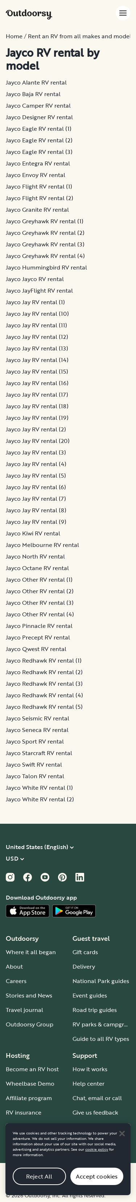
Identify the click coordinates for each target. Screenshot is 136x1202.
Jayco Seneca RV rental (37, 729)
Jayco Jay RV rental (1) (35, 302)
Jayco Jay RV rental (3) (36, 452)
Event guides (90, 995)
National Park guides (101, 981)
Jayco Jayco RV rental (35, 279)
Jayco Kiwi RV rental (33, 533)
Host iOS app (24, 1127)
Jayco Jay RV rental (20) (38, 440)
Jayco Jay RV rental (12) (37, 336)
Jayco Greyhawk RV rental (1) (44, 221)
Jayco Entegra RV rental (38, 163)
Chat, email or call (97, 1098)
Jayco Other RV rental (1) (39, 579)
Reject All (39, 1181)
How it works (90, 1069)
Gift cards (85, 952)
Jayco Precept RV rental (38, 637)
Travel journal (24, 1009)
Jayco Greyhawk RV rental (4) (45, 255)
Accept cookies (97, 1181)
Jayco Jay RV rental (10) (37, 313)
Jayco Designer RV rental (39, 117)
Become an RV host (32, 1069)
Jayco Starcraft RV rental (39, 753)
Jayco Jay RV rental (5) (36, 475)
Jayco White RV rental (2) (40, 799)
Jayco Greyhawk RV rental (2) (45, 232)
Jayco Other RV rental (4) (40, 614)
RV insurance (23, 1112)
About (14, 966)
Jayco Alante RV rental (36, 82)
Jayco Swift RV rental (34, 764)
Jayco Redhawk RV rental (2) (44, 672)
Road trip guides (95, 1009)
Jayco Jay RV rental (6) (36, 487)
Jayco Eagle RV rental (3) (39, 151)
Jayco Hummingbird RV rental (46, 267)
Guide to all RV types (101, 1038)
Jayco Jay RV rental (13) (37, 348)
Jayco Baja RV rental (33, 94)
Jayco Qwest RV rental (36, 649)
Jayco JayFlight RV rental (39, 290)
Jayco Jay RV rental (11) (36, 325)
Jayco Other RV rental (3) (40, 602)
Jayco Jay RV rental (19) (37, 417)
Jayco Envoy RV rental (35, 175)
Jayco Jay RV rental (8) (36, 510)
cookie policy (96, 1155)
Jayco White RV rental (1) (39, 787)
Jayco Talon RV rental (35, 776)
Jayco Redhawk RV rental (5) (44, 706)
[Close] (122, 1139)
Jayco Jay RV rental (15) (37, 371)
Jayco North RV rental (35, 556)
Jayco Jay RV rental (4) (36, 464)
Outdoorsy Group (29, 1024)
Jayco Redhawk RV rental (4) (44, 695)
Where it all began (31, 952)
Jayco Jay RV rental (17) (37, 394)
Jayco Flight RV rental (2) (39, 198)
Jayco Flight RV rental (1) (39, 186)
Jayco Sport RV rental (35, 741)
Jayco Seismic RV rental (37, 718)
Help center (88, 1083)
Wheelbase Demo (30, 1083)
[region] (68, 1165)
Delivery (84, 966)
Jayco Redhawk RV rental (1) (44, 660)
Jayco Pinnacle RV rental (39, 625)
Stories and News (29, 995)
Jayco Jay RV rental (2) (36, 429)
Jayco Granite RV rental (37, 209)
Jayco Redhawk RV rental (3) (44, 683)
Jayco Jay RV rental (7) (36, 498)
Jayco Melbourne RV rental (42, 544)
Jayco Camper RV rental (38, 105)
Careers (16, 981)
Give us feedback (95, 1112)
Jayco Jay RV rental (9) (36, 521)
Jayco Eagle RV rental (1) (38, 128)
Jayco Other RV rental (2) (40, 591)
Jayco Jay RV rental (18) (37, 406)
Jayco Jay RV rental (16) (37, 383)
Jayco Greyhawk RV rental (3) (45, 244)
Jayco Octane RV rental (37, 568)
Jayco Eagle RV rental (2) (39, 140)
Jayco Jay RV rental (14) (37, 360)
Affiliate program (29, 1098)
